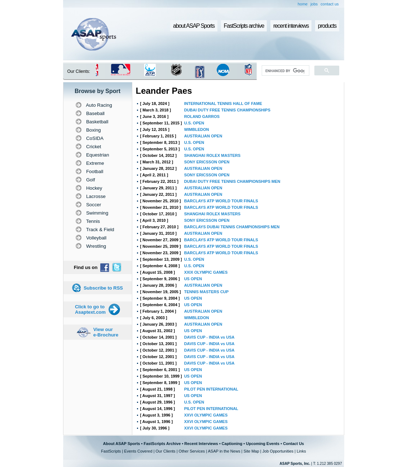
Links (301, 451)
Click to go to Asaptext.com (90, 309)
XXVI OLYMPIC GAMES (206, 415)
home (303, 4)
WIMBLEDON (196, 129)
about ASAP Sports (193, 26)
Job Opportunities (277, 451)
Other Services (192, 451)
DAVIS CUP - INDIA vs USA (209, 337)
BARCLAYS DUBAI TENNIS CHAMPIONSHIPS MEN (232, 227)
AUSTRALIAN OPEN (203, 136)
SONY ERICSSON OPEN (207, 162)
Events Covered (138, 451)
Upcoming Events (262, 443)
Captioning (232, 443)
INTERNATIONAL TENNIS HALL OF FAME (223, 103)
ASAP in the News (224, 451)
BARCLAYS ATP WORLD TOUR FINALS (221, 201)
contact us (329, 4)
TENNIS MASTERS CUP (206, 292)
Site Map (251, 451)
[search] (284, 70)
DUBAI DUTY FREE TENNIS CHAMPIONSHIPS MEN (232, 181)
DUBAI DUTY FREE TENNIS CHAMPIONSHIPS (227, 110)
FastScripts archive (244, 26)
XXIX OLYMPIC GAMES (206, 272)
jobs (314, 4)
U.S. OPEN (194, 123)
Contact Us (293, 443)
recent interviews (291, 26)
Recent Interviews (201, 443)
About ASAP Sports (121, 443)
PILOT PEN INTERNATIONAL (211, 389)
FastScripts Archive (162, 443)
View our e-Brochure (105, 332)
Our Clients (166, 451)
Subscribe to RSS (103, 288)
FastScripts (111, 451)
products (327, 26)
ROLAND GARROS (202, 116)
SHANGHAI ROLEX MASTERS (212, 155)
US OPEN (193, 279)
